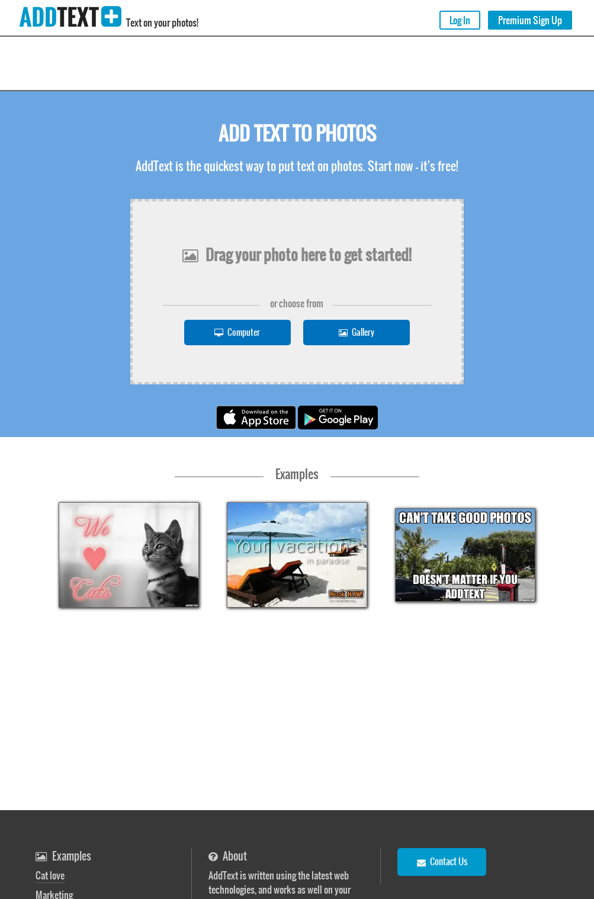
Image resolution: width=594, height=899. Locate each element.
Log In (459, 20)
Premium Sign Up (530, 20)
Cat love (50, 875)
